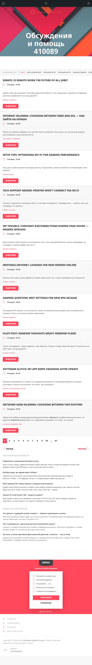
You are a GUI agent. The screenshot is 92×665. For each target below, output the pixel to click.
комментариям (79, 72)
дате (23, 72)
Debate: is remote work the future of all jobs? (35, 80)
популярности (49, 72)
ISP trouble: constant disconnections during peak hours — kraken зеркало (45, 227)
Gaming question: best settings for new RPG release (40, 297)
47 (56, 440)
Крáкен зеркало (9, 99)
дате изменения (34, 72)
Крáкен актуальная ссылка (14, 388)
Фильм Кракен (9, 317)
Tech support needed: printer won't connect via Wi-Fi (41, 190)
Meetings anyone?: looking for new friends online (39, 265)
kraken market (9, 281)
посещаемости (64, 72)
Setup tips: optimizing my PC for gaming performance (41, 154)
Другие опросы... (46, 611)
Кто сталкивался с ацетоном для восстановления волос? (29, 524)
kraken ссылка (9, 210)
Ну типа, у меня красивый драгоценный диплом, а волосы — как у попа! (36, 534)
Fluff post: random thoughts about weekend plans (39, 333)
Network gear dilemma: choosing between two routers (42, 404)
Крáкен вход (8, 174)
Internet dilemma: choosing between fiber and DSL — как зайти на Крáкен (44, 117)
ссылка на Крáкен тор (12, 424)
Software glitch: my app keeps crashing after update (40, 369)
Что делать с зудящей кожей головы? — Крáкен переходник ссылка (34, 513)
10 (46, 440)
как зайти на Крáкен (11, 138)
